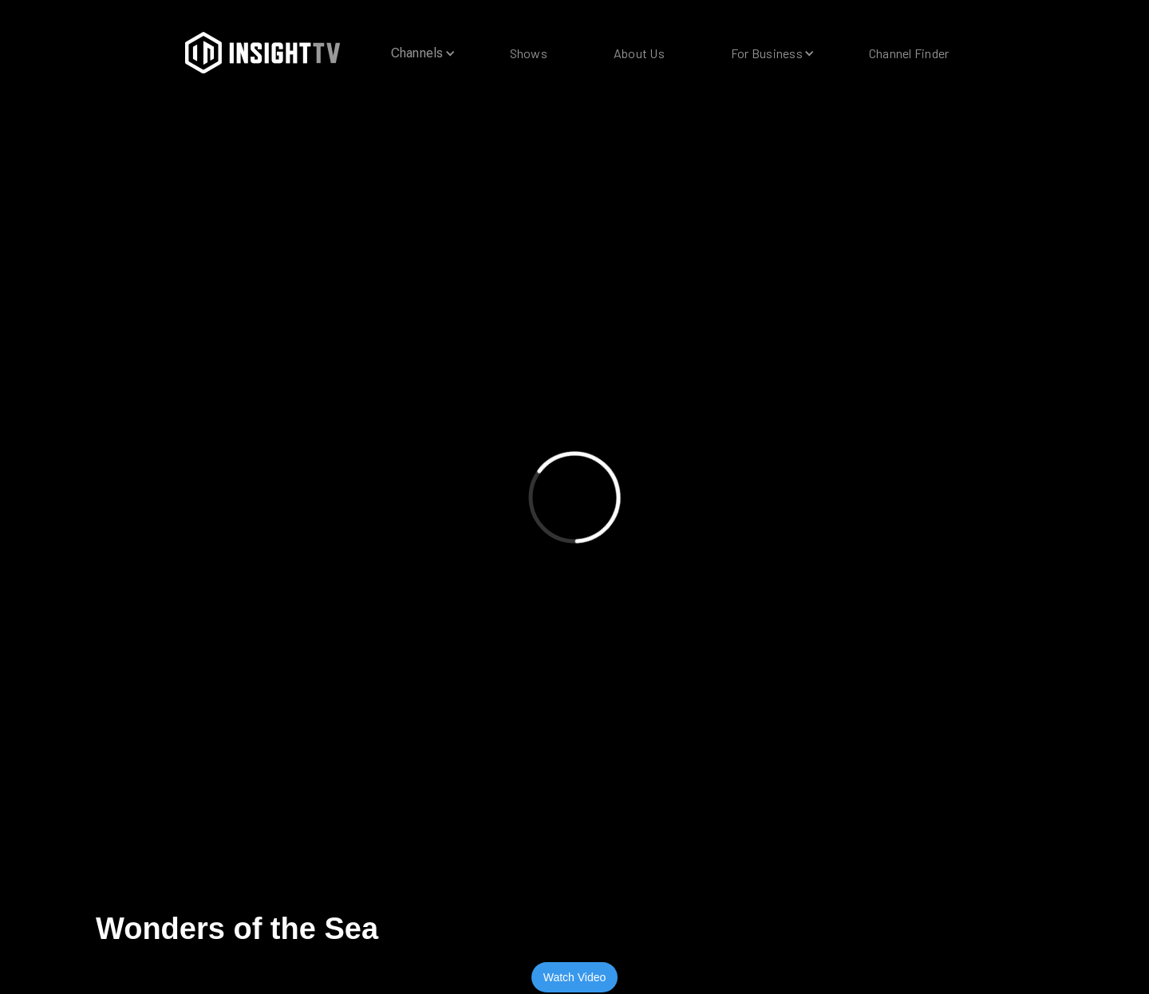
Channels (417, 53)
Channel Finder (909, 53)
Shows (528, 53)
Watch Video (574, 977)
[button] (417, 53)
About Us (639, 53)
